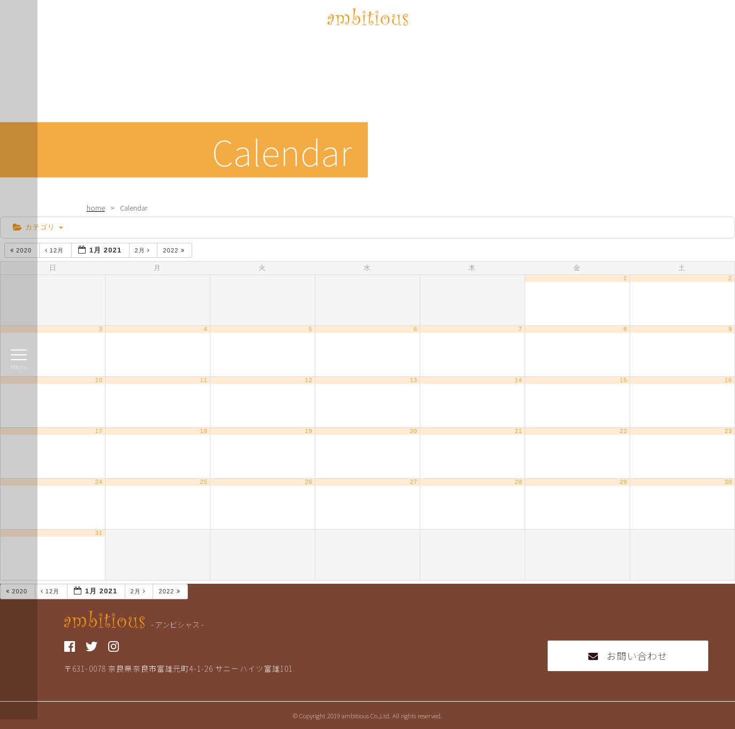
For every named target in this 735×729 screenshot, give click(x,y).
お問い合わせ (628, 656)
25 (204, 482)
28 (518, 482)
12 (309, 380)
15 (623, 380)
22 (623, 431)
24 (99, 482)
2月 (144, 250)
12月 (55, 250)
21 (518, 431)
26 (309, 482)
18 (204, 431)
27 (414, 482)
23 (728, 431)
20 (414, 431)
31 (99, 533)
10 (99, 380)
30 (728, 482)
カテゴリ (38, 227)
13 (414, 380)
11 (204, 380)
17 (99, 431)
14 (518, 380)
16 (728, 380)
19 (309, 431)
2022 (174, 250)
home (96, 208)
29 (623, 482)
